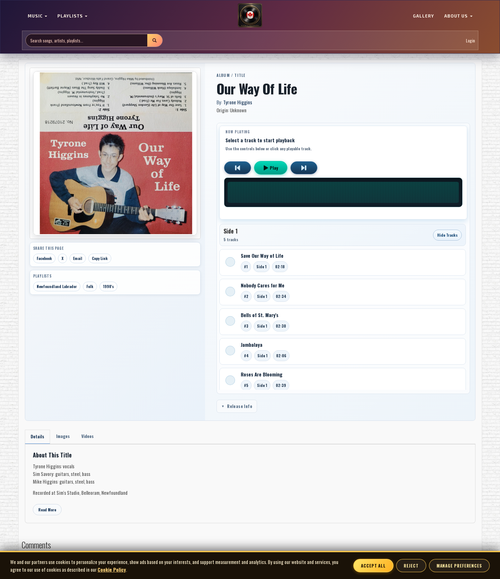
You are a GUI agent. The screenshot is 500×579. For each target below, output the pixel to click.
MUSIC (37, 16)
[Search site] (86, 40)
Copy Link (100, 258)
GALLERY (423, 16)
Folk (89, 286)
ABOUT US (458, 16)
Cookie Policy (112, 569)
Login (470, 40)
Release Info (236, 406)
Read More (47, 510)
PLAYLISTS (72, 16)
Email (77, 258)
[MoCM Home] (250, 15)
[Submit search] (154, 40)
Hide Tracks (447, 235)
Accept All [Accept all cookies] (373, 565)
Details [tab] (38, 437)
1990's (108, 286)
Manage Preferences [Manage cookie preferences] (459, 565)
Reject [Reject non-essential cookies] (411, 565)
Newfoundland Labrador (57, 286)
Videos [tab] (89, 436)
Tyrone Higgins (237, 102)
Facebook (44, 258)
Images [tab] (64, 436)
